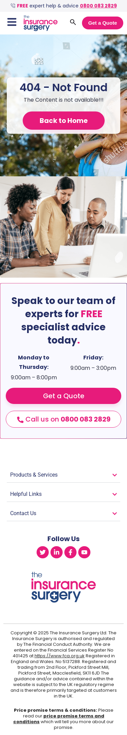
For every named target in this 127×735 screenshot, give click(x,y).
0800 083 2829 (98, 5)
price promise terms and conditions (58, 719)
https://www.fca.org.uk (60, 656)
